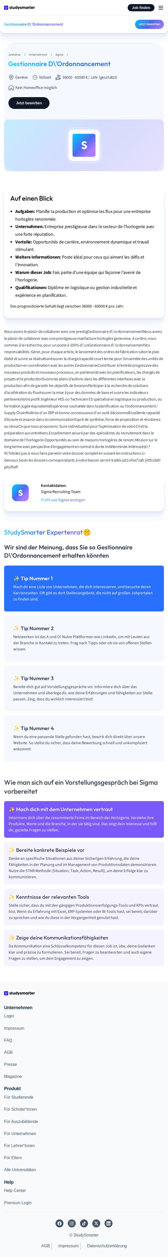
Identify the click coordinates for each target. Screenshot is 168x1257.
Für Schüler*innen (20, 1109)
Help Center (15, 1190)
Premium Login (18, 1203)
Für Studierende (18, 1097)
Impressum (14, 1028)
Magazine (13, 1076)
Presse (10, 1064)
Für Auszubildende (21, 1121)
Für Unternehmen (20, 1133)
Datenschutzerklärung (107, 1246)
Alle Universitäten (20, 1170)
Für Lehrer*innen (19, 1145)
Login (9, 1016)
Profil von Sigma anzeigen (63, 500)
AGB (8, 1052)
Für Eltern (13, 1158)
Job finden (141, 8)
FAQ (8, 1040)
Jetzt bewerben (149, 24)
